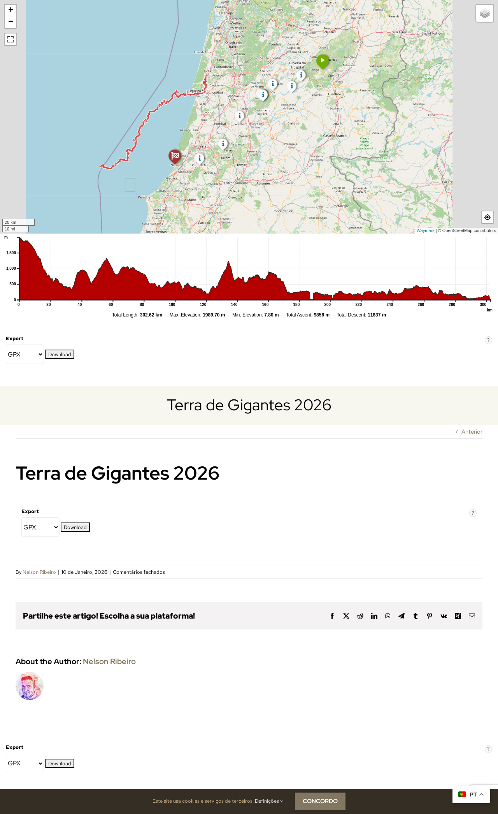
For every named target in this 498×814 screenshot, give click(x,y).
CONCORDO (320, 801)
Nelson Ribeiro (39, 572)
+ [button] (10, 10)
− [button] (10, 22)
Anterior (471, 432)
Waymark (426, 230)
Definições (269, 801)
